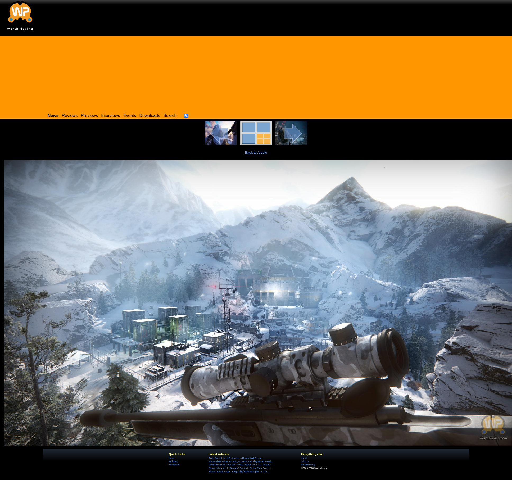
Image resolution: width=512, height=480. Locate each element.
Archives (173, 461)
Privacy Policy (308, 464)
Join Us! (305, 461)
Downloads (149, 115)
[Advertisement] (256, 73)
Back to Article (256, 153)
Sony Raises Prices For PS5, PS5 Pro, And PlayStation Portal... (241, 461)
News (171, 458)
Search (169, 115)
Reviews (70, 115)
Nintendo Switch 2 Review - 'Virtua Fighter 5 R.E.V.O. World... (240, 464)
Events (129, 115)
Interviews (110, 115)
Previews (89, 115)
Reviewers (174, 464)
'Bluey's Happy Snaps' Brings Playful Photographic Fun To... (239, 471)
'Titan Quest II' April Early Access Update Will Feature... (236, 458)
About (304, 458)
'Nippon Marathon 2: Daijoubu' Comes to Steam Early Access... (240, 468)
